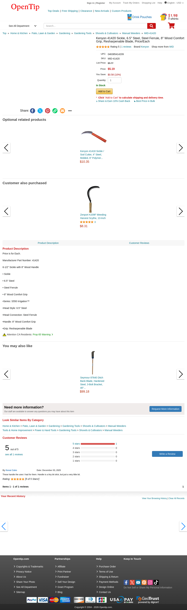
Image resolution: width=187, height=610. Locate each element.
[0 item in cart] (171, 26)
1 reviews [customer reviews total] (126, 46)
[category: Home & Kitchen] (19, 33)
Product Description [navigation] (48, 243)
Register (100, 3)
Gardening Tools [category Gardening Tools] (71, 426)
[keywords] (95, 26)
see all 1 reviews (14, 454)
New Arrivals (102, 10)
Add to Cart (104, 91)
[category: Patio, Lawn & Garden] (43, 33)
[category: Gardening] (64, 33)
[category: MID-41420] (150, 33)
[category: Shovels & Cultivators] (107, 33)
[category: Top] (4, 33)
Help (159, 3)
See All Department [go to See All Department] (26, 587)
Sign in (90, 3)
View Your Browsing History (154, 498)
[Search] (151, 26)
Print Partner (64, 571)
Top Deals (53, 10)
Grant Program (66, 587)
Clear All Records (176, 498)
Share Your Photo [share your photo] (25, 582)
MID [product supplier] (171, 46)
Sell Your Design (66, 582)
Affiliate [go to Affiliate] (62, 566)
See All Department (19, 26)
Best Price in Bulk (144, 101)
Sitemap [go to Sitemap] (20, 592)
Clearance (86, 10)
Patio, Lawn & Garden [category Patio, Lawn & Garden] (34, 426)
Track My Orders (131, 3)
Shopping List (148, 3)
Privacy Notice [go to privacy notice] (23, 571)
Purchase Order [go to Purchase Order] (107, 566)
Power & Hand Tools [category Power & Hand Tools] (45, 430)
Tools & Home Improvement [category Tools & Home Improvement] (17, 430)
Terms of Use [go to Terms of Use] (106, 571)
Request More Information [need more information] (165, 409)
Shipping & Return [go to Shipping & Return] (108, 576)
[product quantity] (114, 80)
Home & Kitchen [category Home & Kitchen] (11, 426)
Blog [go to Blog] (60, 592)
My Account (115, 3)
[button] (174, 3)
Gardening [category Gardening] (54, 426)
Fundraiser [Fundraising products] (63, 576)
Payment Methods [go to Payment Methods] (108, 582)
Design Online (106, 587)
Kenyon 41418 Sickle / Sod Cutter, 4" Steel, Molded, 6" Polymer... (92, 154)
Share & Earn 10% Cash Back (113, 101)
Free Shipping (70, 10)
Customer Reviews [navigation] (139, 243)
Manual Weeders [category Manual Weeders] (117, 426)
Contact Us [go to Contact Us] (105, 592)
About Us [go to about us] (21, 576)
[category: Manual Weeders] (131, 33)
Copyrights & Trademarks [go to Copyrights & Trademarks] (29, 566)
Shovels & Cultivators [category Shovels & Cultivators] (94, 426)
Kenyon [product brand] (145, 46)
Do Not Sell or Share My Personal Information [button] (148, 587)
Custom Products (121, 10)
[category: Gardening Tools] (83, 33)
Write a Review (167, 454)
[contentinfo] (25, 7)
